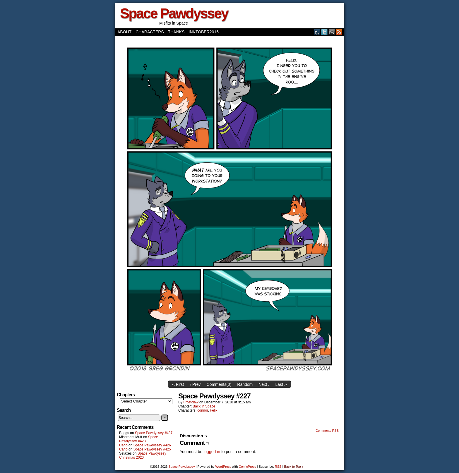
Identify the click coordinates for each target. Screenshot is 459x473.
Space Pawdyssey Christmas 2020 (142, 455)
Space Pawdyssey (174, 13)
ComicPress (247, 466)
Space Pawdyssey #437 (153, 433)
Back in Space (204, 406)
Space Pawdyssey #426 (152, 445)
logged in (211, 451)
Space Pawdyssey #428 (138, 439)
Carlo (123, 445)
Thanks (176, 32)
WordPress (223, 466)
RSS (339, 32)
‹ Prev (195, 384)
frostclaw (190, 402)
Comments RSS (327, 430)
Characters (150, 32)
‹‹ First (178, 384)
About (124, 32)
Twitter (324, 32)
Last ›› (281, 384)
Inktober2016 (204, 32)
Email (331, 32)
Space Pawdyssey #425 (152, 449)
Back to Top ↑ (293, 466)
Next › (263, 384)
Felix (213, 410)
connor (202, 410)
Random (245, 384)
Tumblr (317, 32)
